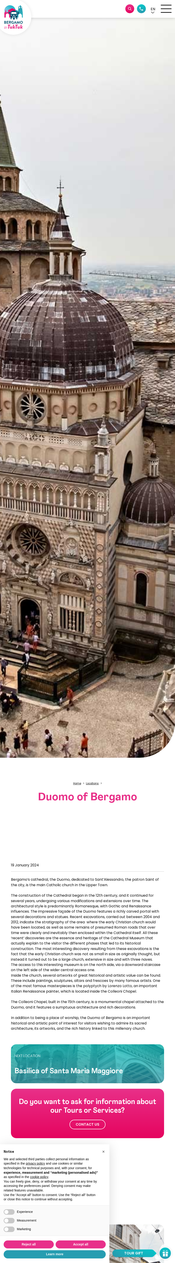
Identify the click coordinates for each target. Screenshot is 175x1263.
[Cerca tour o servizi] (129, 8)
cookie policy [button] (39, 1177)
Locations (92, 783)
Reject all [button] (29, 1244)
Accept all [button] (80, 1244)
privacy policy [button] (35, 1163)
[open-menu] (166, 9)
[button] (152, 9)
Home (77, 783)
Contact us (87, 1124)
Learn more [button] (54, 1254)
